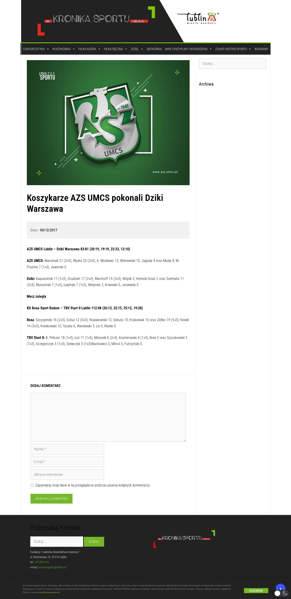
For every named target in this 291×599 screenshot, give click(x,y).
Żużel (137, 49)
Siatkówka (154, 49)
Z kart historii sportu (233, 49)
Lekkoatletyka (36, 49)
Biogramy (261, 49)
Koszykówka (64, 49)
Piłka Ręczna (116, 49)
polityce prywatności (50, 594)
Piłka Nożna (89, 49)
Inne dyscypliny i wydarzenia (188, 49)
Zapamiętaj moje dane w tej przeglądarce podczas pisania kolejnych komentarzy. (92, 485)
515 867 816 (42, 562)
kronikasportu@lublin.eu (52, 567)
